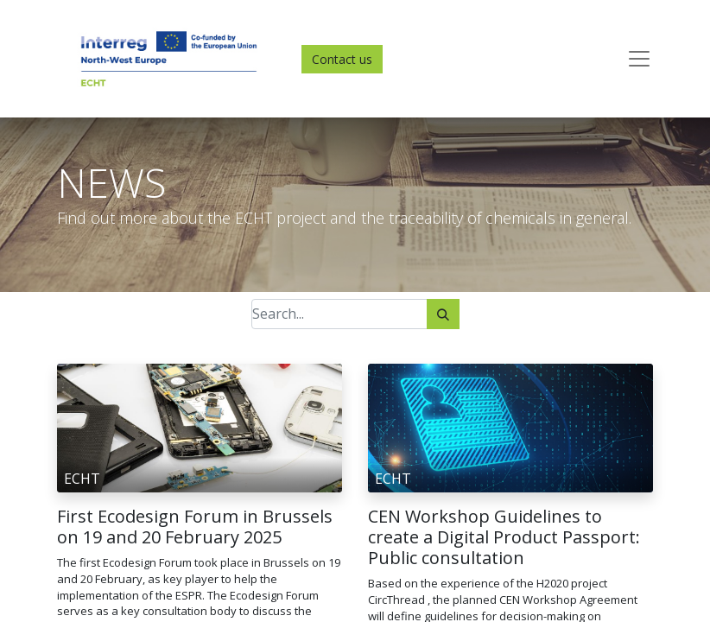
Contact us (342, 59)
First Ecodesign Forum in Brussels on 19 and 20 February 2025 (195, 527)
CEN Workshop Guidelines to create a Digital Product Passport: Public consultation (504, 537)
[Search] (443, 314)
